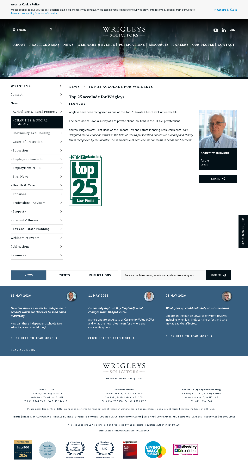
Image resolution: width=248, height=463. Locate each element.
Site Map (149, 417)
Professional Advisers (29, 203)
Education (20, 150)
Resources (159, 44)
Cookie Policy (108, 417)
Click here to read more (32, 338)
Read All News (23, 350)
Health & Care (24, 185)
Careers (180, 44)
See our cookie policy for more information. (34, 13)
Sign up (218, 275)
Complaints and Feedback (173, 417)
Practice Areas (44, 44)
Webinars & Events (96, 44)
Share (215, 179)
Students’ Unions (25, 220)
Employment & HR (27, 168)
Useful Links (228, 417)
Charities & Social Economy (30, 122)
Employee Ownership (29, 159)
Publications (132, 44)
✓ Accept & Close (225, 9)
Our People (203, 44)
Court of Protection (28, 142)
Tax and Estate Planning (31, 229)
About (19, 44)
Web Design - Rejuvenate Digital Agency (124, 430)
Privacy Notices (63, 417)
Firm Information (130, 417)
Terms (16, 417)
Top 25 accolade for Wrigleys (120, 86)
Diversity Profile (86, 417)
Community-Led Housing (31, 133)
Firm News (20, 176)
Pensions (19, 194)
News (68, 44)
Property (19, 211)
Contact (226, 44)
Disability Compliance (36, 417)
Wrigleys (21, 86)
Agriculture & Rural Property (35, 112)
